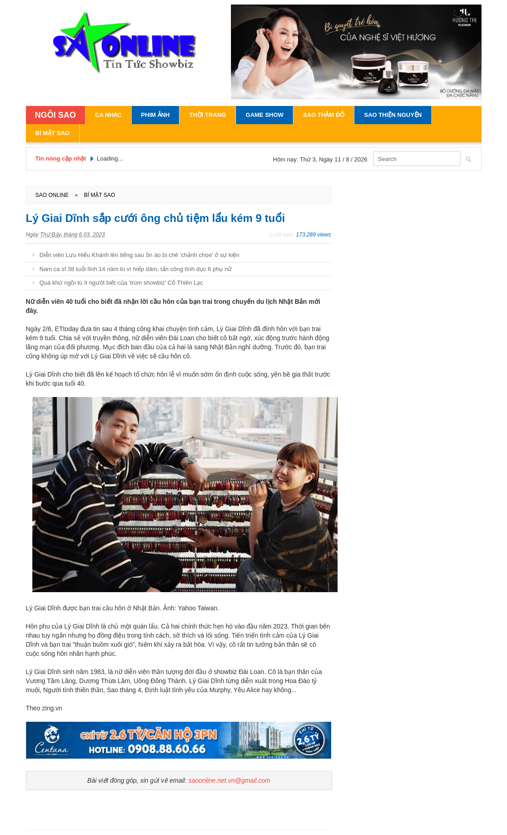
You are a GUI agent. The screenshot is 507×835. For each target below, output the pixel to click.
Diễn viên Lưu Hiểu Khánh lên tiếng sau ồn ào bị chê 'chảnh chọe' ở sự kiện (140, 255)
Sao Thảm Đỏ (323, 114)
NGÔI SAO (55, 115)
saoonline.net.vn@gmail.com (229, 780)
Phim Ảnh (155, 114)
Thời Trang (207, 114)
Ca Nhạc (108, 114)
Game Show (264, 114)
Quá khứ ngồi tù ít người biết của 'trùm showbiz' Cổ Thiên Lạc (121, 282)
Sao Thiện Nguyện (393, 114)
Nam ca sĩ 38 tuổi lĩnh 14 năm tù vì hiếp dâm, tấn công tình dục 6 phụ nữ (136, 269)
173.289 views (313, 234)
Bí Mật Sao (53, 133)
